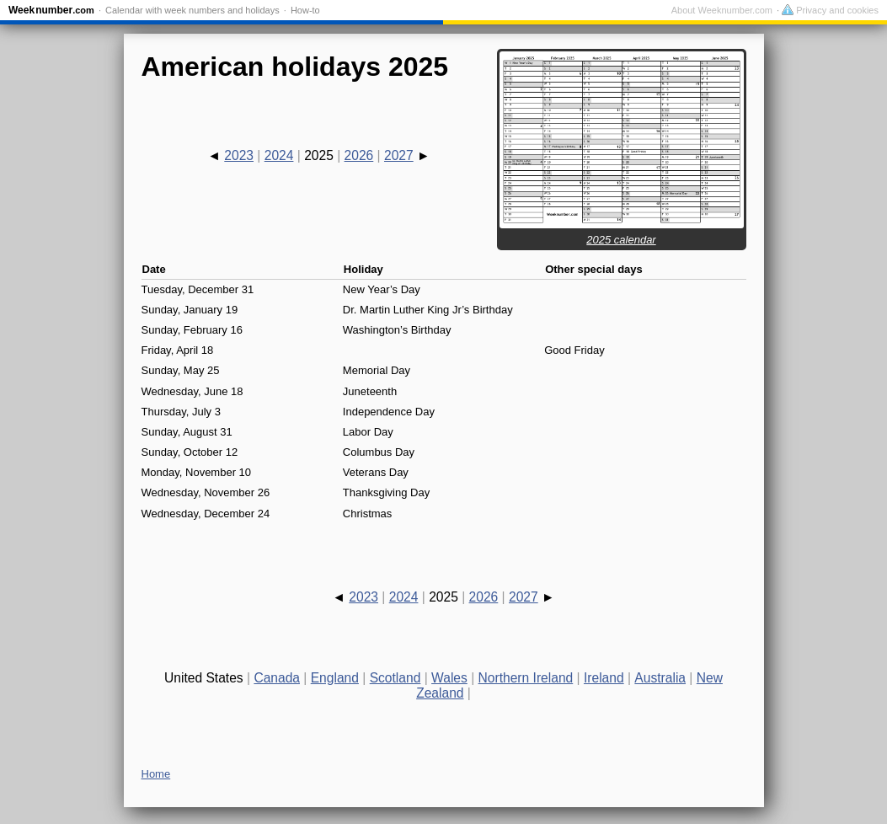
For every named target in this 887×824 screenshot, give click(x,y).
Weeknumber (51, 10)
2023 (239, 155)
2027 (399, 155)
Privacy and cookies (830, 10)
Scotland (395, 678)
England (335, 678)
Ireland (604, 678)
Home (156, 774)
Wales (449, 678)
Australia (660, 678)
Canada (277, 678)
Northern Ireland (526, 678)
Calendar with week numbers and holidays (192, 10)
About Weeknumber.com (721, 10)
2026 (359, 155)
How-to (305, 10)
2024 (279, 155)
